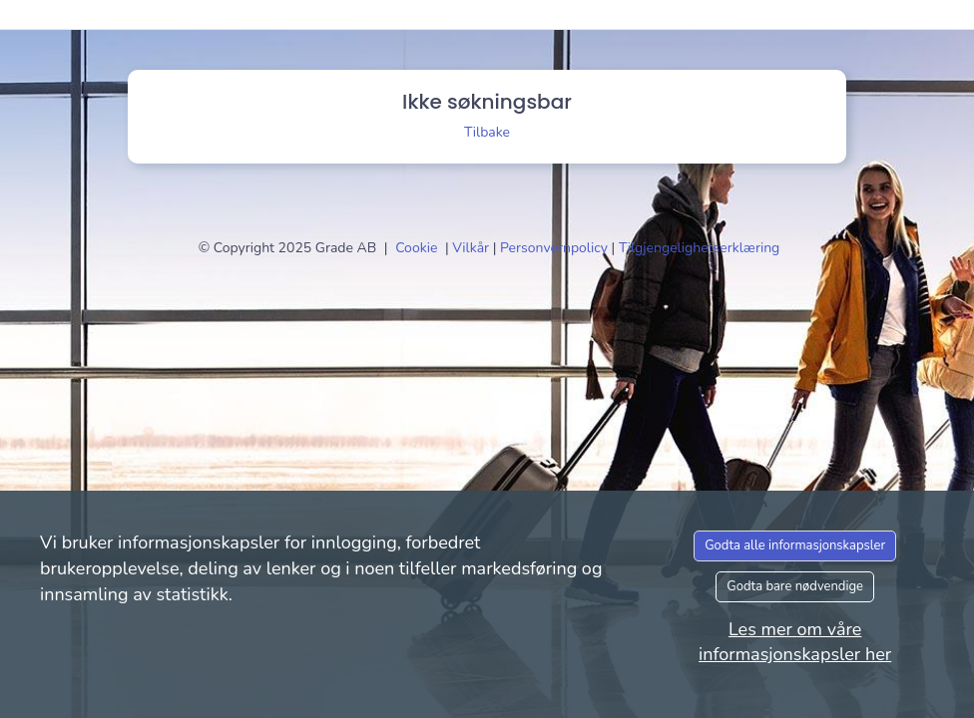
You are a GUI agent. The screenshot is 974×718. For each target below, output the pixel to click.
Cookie (418, 247)
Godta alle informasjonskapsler (795, 545)
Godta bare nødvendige (795, 586)
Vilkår (472, 247)
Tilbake (487, 132)
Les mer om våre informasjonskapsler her (795, 642)
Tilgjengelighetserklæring (699, 247)
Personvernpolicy (556, 247)
